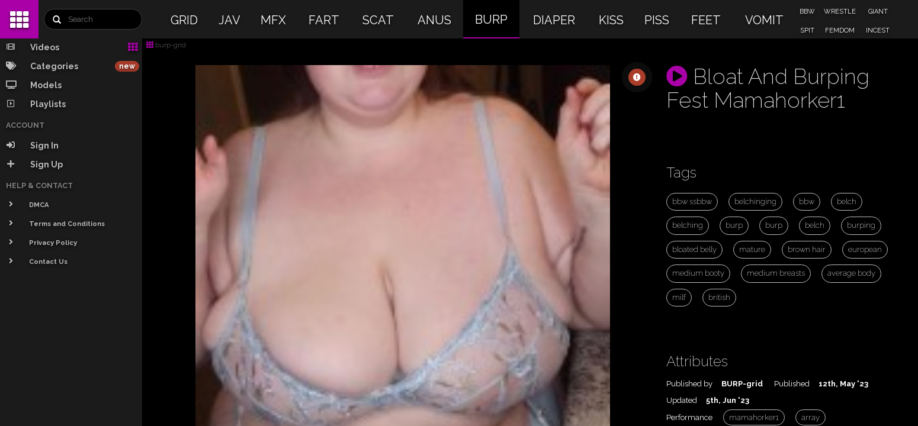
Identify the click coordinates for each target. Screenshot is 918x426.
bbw (806, 201)
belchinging (755, 201)
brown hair (807, 249)
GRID (184, 20)
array (810, 417)
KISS (611, 20)
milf (679, 297)
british (719, 297)
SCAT (378, 20)
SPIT (807, 30)
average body (851, 273)
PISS (656, 20)
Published (792, 383)
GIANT (878, 11)
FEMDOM (840, 30)
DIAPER (554, 20)
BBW (807, 11)
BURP (491, 19)
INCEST (878, 30)
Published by (689, 383)
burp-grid (166, 45)
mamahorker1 (754, 417)
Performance (689, 417)
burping (861, 225)
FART (324, 20)
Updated (681, 400)
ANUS (434, 20)
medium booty (698, 273)
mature (752, 249)
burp (734, 225)
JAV (229, 20)
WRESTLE (840, 11)
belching (687, 225)
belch (846, 201)
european (865, 249)
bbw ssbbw (692, 201)
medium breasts (776, 273)
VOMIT (764, 20)
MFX (273, 20)
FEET (706, 20)
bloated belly (694, 249)
